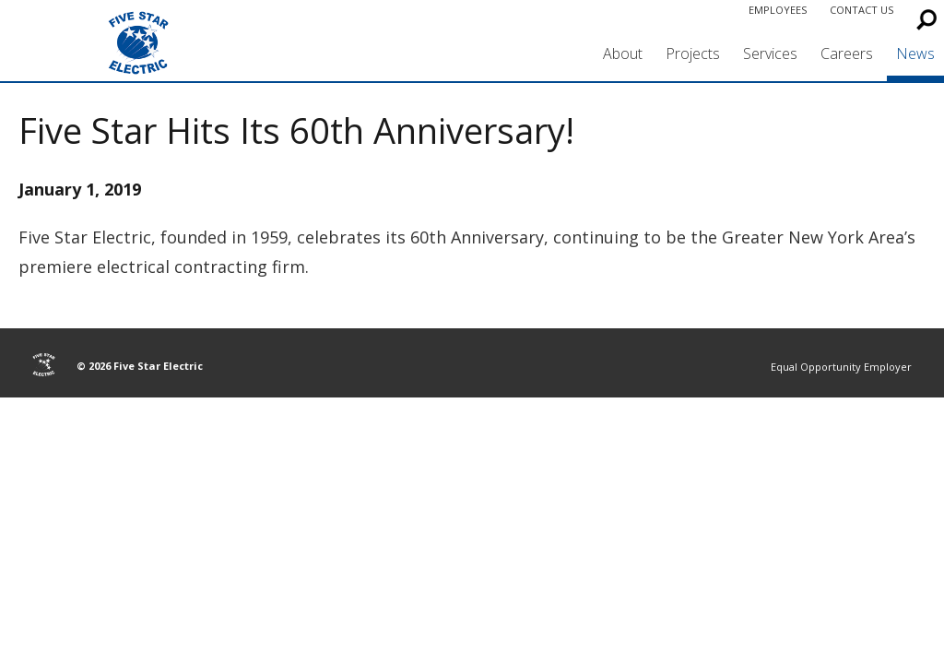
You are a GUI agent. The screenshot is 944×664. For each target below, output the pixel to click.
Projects (693, 53)
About (623, 53)
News (915, 53)
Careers (846, 53)
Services (770, 53)
